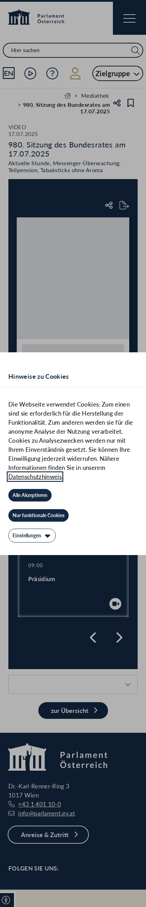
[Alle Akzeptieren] (30, 495)
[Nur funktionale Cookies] (38, 515)
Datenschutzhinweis (35, 476)
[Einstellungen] (32, 536)
